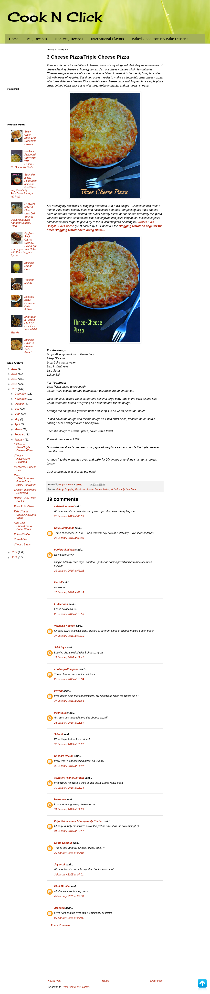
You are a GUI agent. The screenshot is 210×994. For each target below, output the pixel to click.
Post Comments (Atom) (76, 987)
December (21, 393)
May (17, 419)
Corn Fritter (20, 539)
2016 (14, 384)
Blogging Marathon (75, 489)
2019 (14, 368)
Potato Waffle (22, 534)
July (17, 409)
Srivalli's (141, 222)
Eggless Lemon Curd (29, 265)
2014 (14, 552)
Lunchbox (131, 489)
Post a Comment (60, 925)
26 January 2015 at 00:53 (69, 516)
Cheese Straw (22, 544)
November (21, 398)
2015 (14, 389)
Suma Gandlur (63, 842)
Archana (59, 907)
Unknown (60, 799)
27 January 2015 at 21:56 (69, 700)
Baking (59, 489)
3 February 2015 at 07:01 (69, 874)
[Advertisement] (105, 953)
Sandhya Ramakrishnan (69, 777)
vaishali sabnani (64, 506)
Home (14, 39)
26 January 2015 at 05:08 (69, 538)
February (20, 434)
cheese (90, 489)
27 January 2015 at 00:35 (69, 635)
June (18, 414)
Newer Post (54, 980)
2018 (14, 373)
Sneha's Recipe (64, 756)
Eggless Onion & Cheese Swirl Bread (29, 346)
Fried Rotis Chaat (24, 506)
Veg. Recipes (36, 39)
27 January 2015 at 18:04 (69, 679)
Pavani (58, 691)
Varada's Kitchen (64, 625)
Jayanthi (59, 864)
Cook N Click (54, 17)
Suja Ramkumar (64, 528)
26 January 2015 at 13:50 (69, 614)
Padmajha (60, 712)
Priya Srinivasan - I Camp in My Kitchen (79, 821)
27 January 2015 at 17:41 (69, 657)
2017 (14, 378)
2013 (14, 557)
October (20, 403)
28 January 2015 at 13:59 (69, 722)
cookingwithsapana (66, 669)
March (19, 429)
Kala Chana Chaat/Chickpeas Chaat (25, 514)
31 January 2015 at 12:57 (69, 831)
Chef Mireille (62, 886)
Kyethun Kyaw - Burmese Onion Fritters (29, 303)
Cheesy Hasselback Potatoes (22, 458)
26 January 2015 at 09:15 (69, 592)
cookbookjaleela (64, 549)
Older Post (156, 980)
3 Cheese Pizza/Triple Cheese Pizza (23, 447)
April (18, 424)
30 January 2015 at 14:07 (69, 766)
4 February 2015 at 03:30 (69, 896)
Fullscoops (61, 604)
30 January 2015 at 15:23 (69, 787)
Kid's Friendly (118, 489)
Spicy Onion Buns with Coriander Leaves (30, 138)
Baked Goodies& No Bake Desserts (160, 39)
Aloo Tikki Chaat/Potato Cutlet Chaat (23, 525)
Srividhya (60, 647)
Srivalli (58, 734)
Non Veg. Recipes (69, 39)
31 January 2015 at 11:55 (69, 809)
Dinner (98, 489)
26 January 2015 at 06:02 (69, 570)
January (20, 439)
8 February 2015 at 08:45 (69, 918)
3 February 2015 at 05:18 (69, 852)
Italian (106, 489)
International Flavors (107, 39)
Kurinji (58, 582)
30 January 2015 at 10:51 (69, 744)
